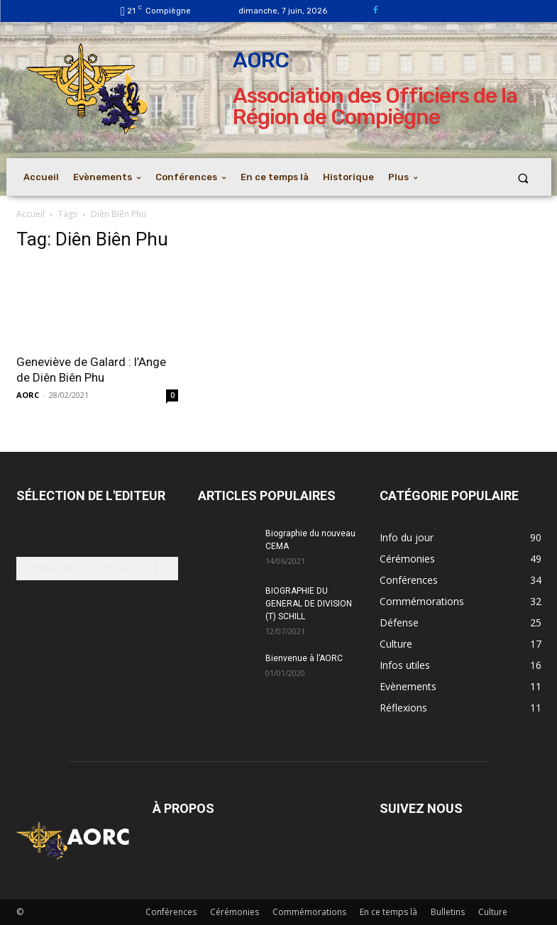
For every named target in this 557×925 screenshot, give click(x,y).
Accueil (30, 214)
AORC (27, 394)
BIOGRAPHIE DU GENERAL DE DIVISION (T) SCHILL (308, 603)
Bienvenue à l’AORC (304, 658)
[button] (522, 178)
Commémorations (309, 912)
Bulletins (448, 912)
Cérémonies (234, 912)
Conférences (171, 912)
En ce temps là (388, 912)
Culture (492, 912)
